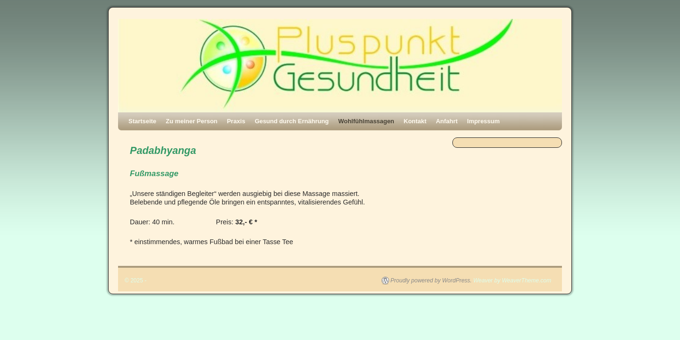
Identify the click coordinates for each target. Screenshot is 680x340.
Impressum (483, 121)
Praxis (236, 121)
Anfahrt (447, 121)
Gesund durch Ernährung (292, 121)
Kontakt (415, 121)
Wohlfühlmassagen (366, 121)
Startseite (142, 121)
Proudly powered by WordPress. (431, 280)
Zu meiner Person (191, 121)
